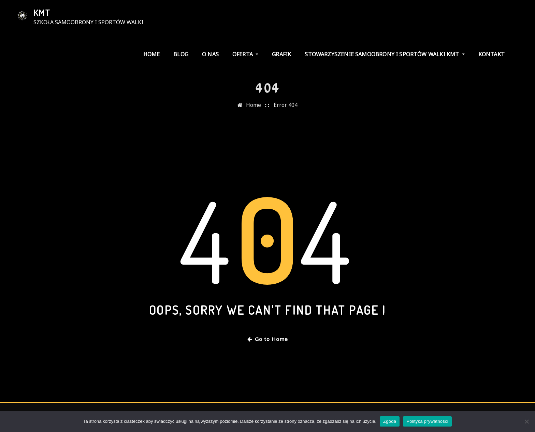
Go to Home (267, 339)
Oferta (245, 54)
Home (151, 54)
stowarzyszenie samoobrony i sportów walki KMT (384, 54)
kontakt (491, 54)
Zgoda (389, 421)
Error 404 (286, 110)
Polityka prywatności (427, 421)
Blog (180, 54)
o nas (210, 54)
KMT (41, 12)
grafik (281, 54)
